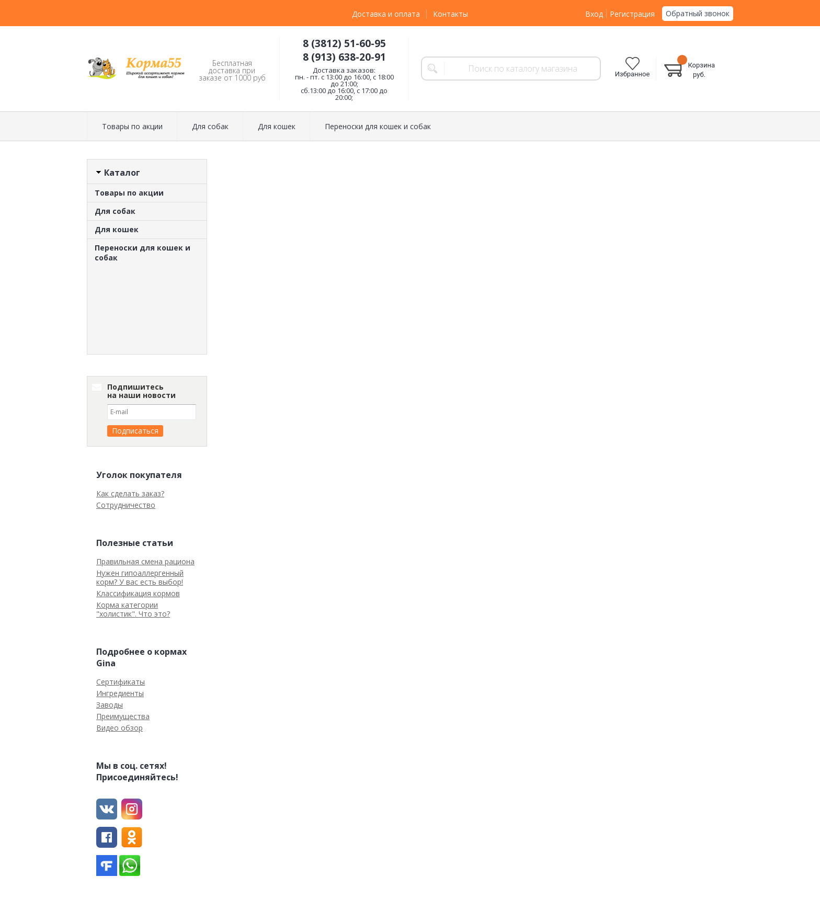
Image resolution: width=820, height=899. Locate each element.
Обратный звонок (698, 13)
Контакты (450, 14)
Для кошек (276, 126)
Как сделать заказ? (130, 493)
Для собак (210, 126)
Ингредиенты (120, 693)
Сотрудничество (125, 505)
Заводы (109, 705)
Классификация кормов (138, 593)
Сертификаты (120, 682)
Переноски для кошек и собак (378, 126)
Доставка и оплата (386, 14)
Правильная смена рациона (145, 561)
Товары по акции (132, 126)
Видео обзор (119, 728)
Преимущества (123, 716)
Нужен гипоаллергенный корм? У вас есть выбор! (140, 577)
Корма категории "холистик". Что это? (133, 609)
